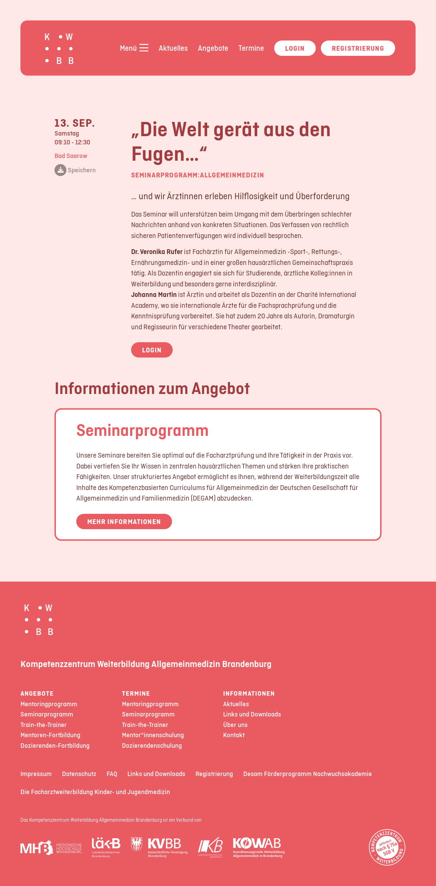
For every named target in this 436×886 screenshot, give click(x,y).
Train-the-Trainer (43, 725)
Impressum (36, 774)
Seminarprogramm (142, 429)
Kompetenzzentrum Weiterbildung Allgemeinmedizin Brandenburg (145, 664)
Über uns (235, 725)
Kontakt (234, 735)
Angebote (213, 48)
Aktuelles (173, 48)
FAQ (112, 774)
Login (295, 48)
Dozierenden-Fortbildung (55, 745)
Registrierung (358, 48)
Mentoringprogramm (48, 704)
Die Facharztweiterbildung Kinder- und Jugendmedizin (95, 792)
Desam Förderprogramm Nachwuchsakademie (307, 774)
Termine (251, 48)
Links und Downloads (252, 714)
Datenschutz (79, 774)
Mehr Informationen (124, 521)
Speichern (75, 170)
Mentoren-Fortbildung (50, 735)
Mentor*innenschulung (153, 735)
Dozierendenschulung (152, 745)
